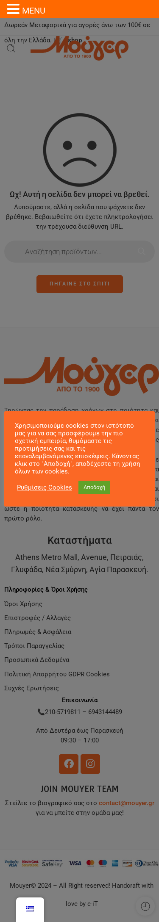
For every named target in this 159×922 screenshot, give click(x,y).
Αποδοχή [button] (94, 487)
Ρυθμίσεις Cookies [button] (44, 487)
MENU (33, 11)
